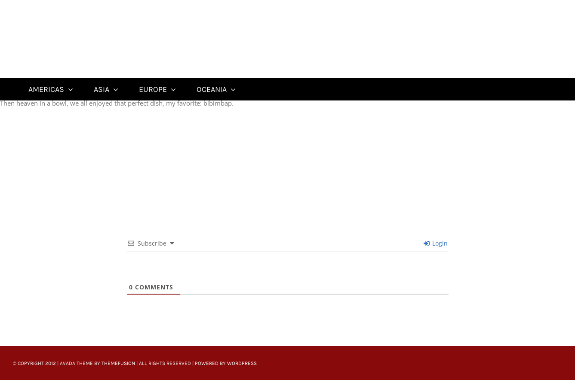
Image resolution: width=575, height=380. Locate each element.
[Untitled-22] (68, 5)
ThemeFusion (118, 363)
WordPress (242, 363)
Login (436, 243)
